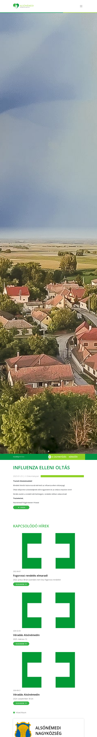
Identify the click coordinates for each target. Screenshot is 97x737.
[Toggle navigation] (81, 6)
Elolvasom (21, 584)
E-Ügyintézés (59, 456)
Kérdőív (73, 456)
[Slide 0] (48, 451)
